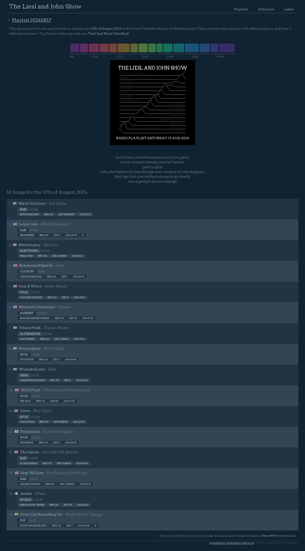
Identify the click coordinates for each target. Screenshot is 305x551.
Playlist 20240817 (31, 20)
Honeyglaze (30, 348)
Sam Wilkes (32, 473)
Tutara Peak (30, 328)
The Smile (29, 452)
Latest (289, 9)
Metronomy (30, 245)
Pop (22, 520)
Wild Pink (30, 390)
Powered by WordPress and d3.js (231, 543)
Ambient (27, 313)
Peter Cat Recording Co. (41, 514)
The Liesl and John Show (45, 6)
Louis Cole (28, 224)
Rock (24, 354)
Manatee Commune (37, 307)
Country (27, 271)
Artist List (266, 9)
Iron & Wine (30, 286)
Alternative (30, 334)
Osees (25, 411)
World (25, 499)
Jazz (23, 209)
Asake (26, 494)
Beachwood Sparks (36, 265)
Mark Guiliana (32, 203)
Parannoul (30, 431)
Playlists (241, 9)
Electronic (29, 250)
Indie (24, 375)
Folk (24, 292)
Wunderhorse (32, 369)
